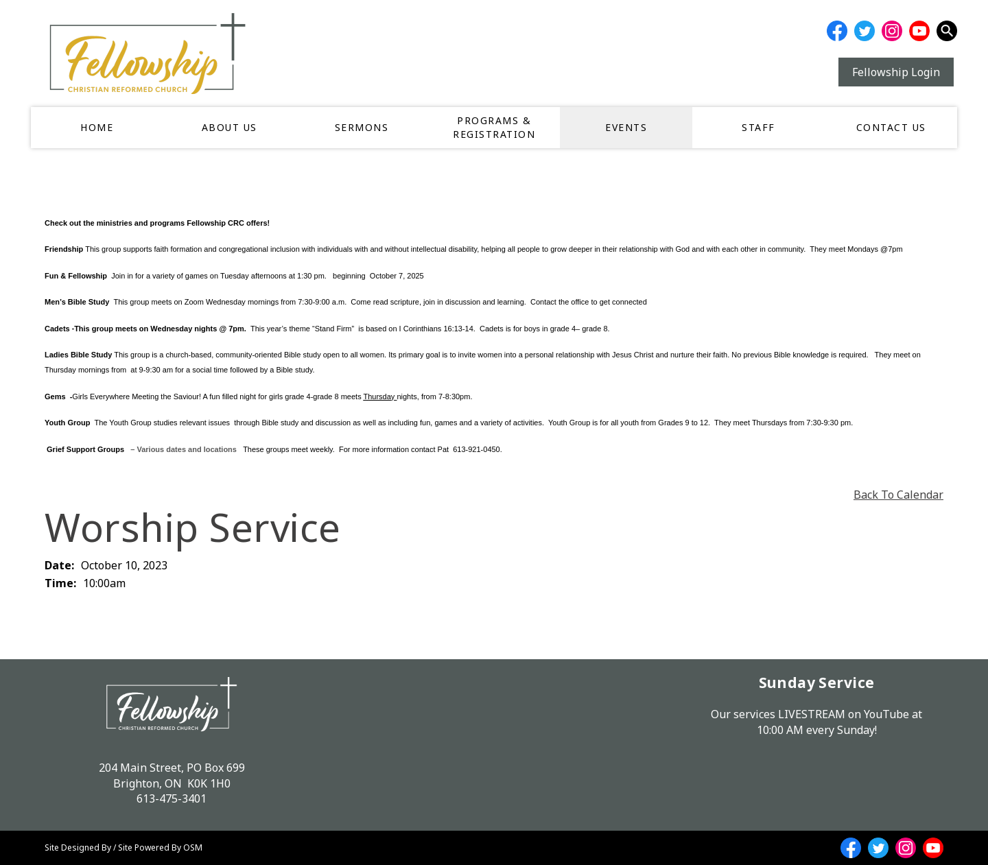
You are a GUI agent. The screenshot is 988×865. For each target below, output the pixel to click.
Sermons (362, 127)
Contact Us (891, 127)
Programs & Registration (494, 127)
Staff (758, 127)
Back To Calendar (898, 494)
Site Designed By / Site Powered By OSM (123, 847)
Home (96, 127)
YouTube (886, 714)
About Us (229, 127)
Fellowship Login (896, 72)
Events (626, 127)
